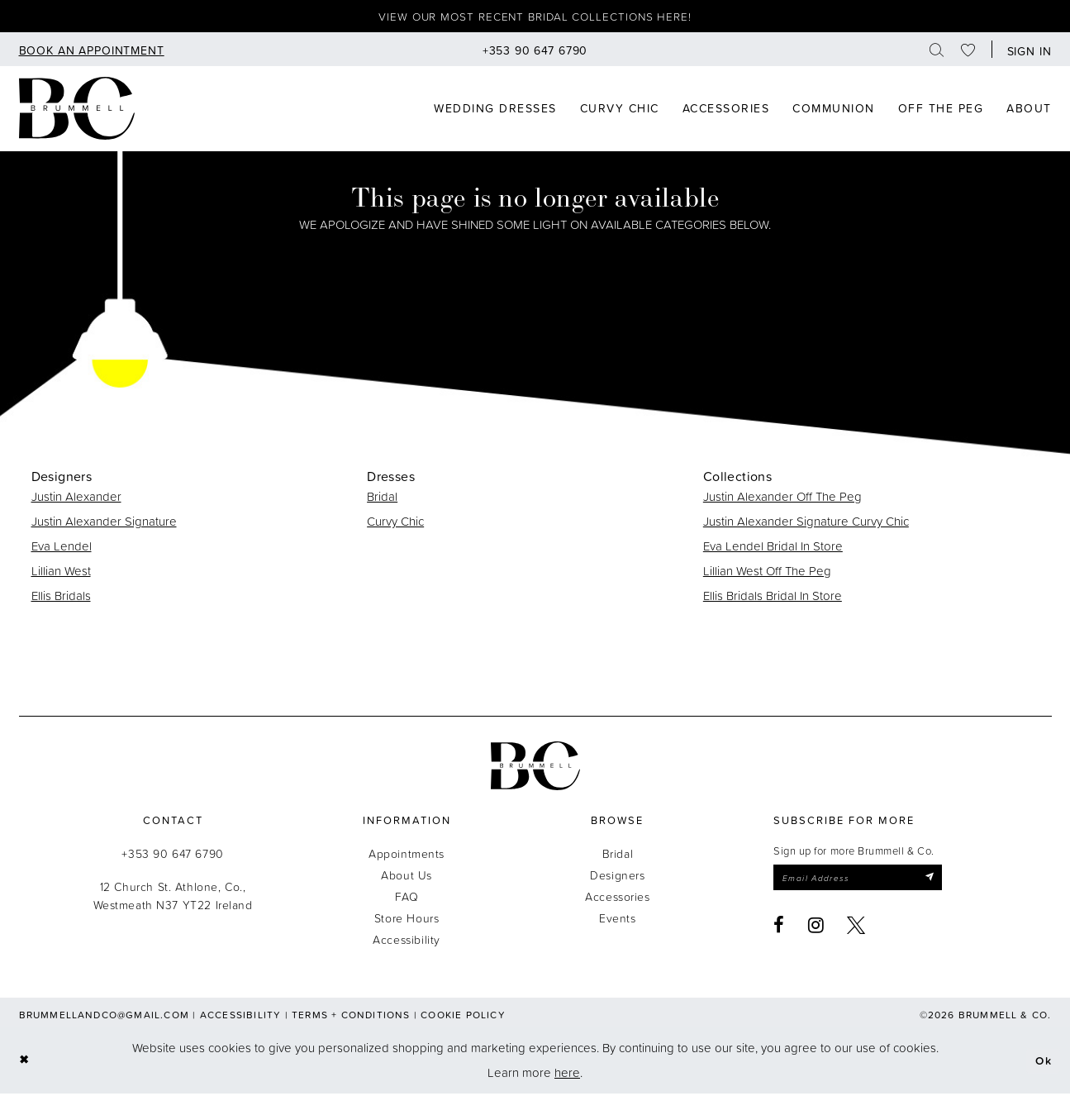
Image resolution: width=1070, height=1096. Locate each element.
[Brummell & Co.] (535, 768)
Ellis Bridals (61, 598)
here (567, 1075)
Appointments (407, 856)
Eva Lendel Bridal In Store (773, 548)
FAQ (407, 899)
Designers (617, 877)
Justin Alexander (76, 498)
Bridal (382, 498)
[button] (1026, 51)
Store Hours (406, 920)
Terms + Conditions (351, 1017)
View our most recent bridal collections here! (535, 17)
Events (617, 920)
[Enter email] (866, 881)
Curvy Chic (395, 523)
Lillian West (61, 573)
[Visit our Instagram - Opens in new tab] (816, 930)
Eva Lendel (61, 548)
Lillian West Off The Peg (767, 573)
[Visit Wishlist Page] (968, 52)
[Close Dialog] (25, 1063)
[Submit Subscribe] (945, 881)
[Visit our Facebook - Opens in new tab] (779, 930)
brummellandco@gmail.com (104, 1017)
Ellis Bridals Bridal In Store (772, 598)
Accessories (617, 899)
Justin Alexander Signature (104, 523)
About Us (406, 877)
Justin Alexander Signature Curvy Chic (806, 523)
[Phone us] (535, 52)
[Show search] (937, 52)
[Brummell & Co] (77, 110)
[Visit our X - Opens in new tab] (856, 930)
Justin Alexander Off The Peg (782, 498)
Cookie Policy (463, 1017)
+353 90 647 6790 (172, 856)
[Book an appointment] (92, 52)
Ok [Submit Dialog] (1042, 1062)
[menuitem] (92, 52)
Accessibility (406, 942)
